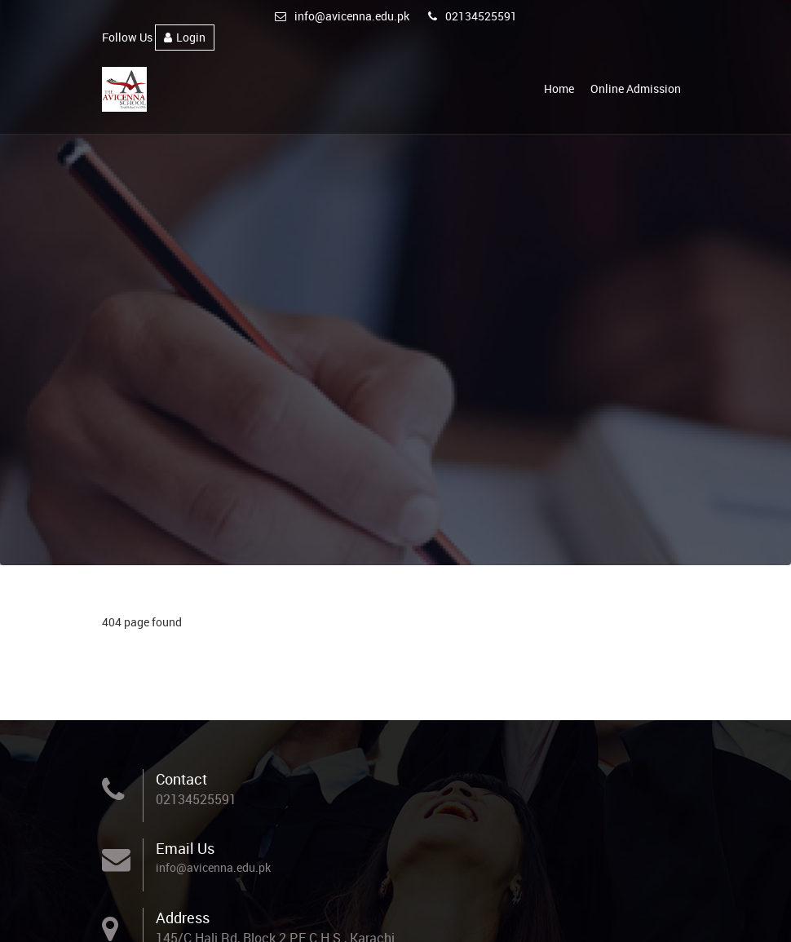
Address (183, 917)
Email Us (185, 848)
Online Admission (635, 88)
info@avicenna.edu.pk (342, 16)
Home (559, 88)
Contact (181, 779)
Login (184, 37)
